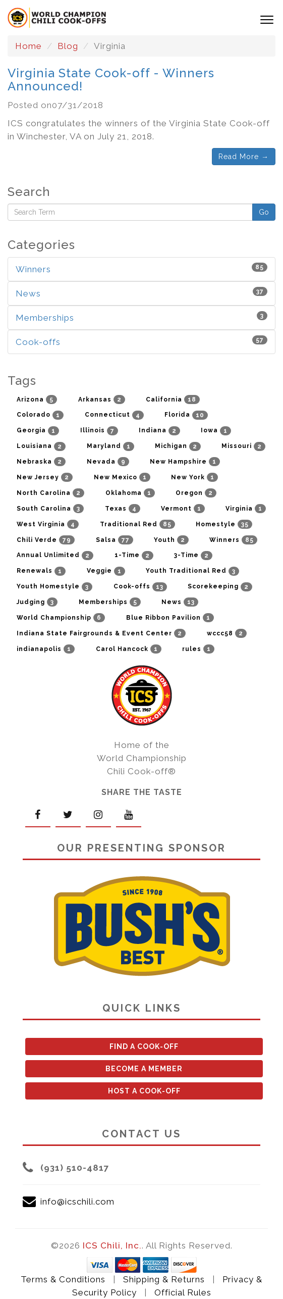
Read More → (243, 157)
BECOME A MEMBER (144, 1069)
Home (28, 46)
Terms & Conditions (63, 1279)
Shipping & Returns (164, 1279)
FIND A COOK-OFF (144, 1046)
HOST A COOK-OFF (144, 1091)
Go (264, 212)
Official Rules (182, 1292)
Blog (68, 46)
